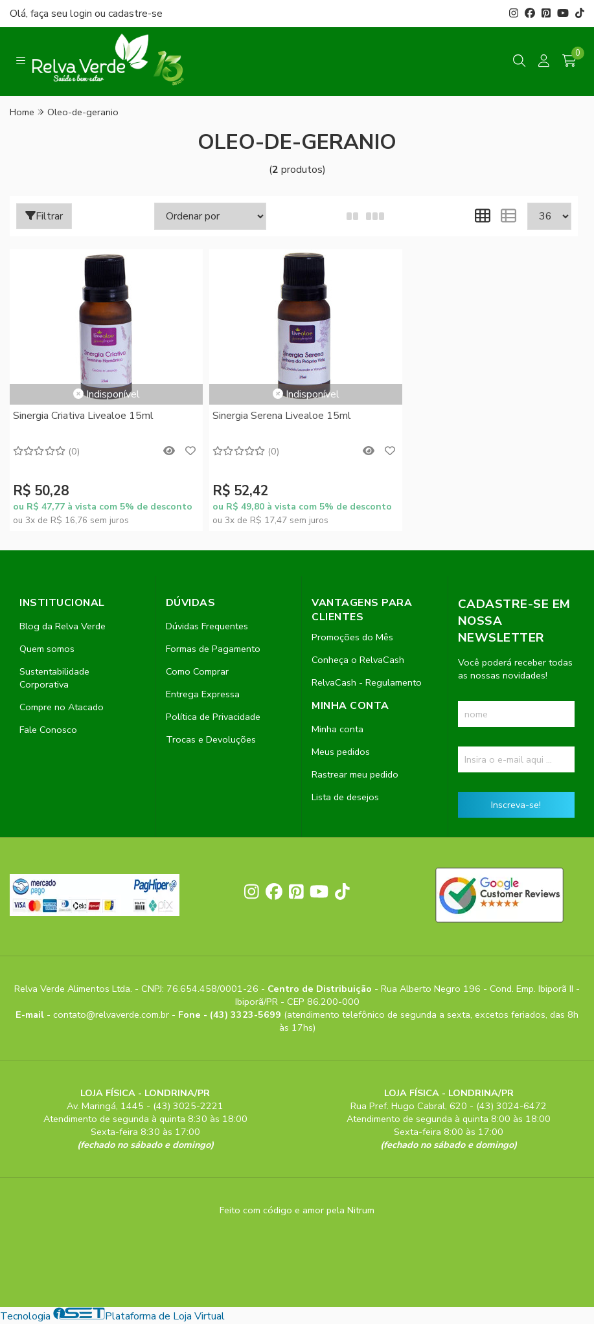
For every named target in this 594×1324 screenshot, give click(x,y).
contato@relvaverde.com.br (112, 1015)
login (82, 13)
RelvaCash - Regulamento (367, 683)
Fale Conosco (48, 730)
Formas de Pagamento (213, 649)
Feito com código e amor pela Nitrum (297, 1210)
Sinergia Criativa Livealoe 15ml (83, 416)
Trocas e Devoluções (211, 740)
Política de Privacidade (213, 717)
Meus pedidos (341, 752)
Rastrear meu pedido (355, 775)
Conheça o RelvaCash (358, 660)
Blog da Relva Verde (62, 626)
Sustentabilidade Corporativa (54, 678)
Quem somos (46, 649)
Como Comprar (197, 672)
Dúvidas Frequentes (207, 626)
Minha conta (337, 729)
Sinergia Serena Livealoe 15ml (274, 416)
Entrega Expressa (203, 694)
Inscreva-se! (516, 805)
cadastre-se (135, 13)
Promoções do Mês (352, 637)
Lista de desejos (345, 797)
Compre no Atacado (61, 707)
